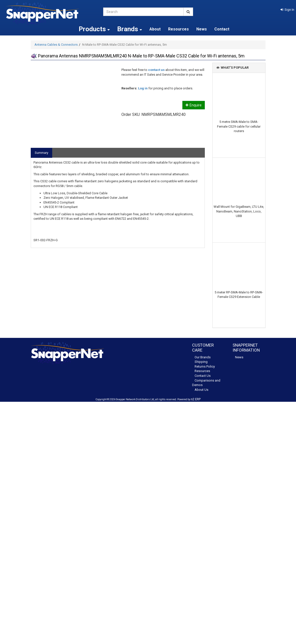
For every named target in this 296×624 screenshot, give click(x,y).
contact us (156, 70)
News (201, 29)
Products (94, 29)
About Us (201, 390)
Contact (221, 29)
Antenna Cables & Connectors (56, 44)
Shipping (201, 362)
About (155, 29)
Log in (143, 88)
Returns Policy (205, 366)
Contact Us (203, 376)
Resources (178, 29)
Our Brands (203, 357)
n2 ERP (196, 399)
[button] (287, 9)
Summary (41, 153)
